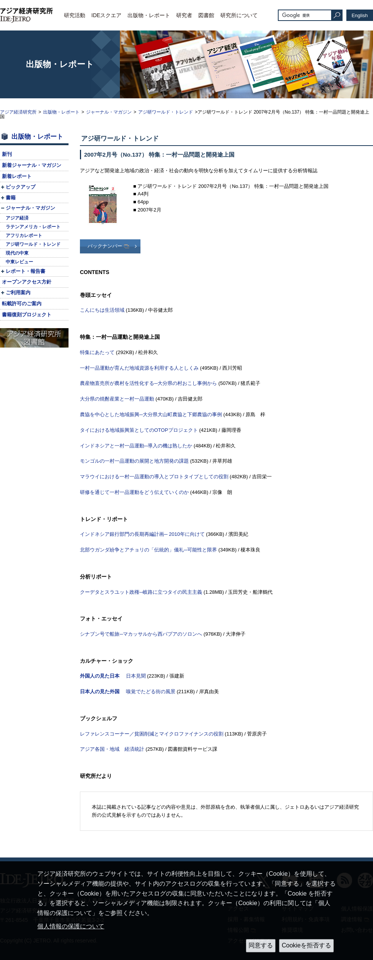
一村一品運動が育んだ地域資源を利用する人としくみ (139, 368)
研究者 (184, 15)
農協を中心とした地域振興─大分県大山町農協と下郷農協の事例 (151, 414)
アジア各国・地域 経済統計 (112, 749)
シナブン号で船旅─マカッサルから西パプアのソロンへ (141, 634)
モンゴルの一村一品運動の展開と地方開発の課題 (134, 461)
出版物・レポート (149, 15)
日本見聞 (113, 676)
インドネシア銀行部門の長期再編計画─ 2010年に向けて (142, 534)
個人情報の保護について (70, 926)
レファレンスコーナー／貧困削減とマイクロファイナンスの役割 (151, 734)
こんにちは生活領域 (102, 310)
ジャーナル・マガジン (109, 112)
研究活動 (74, 15)
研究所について (239, 15)
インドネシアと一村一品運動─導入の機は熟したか (136, 446)
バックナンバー (105, 246)
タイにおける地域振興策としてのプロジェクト (139, 430)
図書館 (206, 15)
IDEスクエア (106, 15)
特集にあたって (97, 352)
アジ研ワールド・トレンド (165, 112)
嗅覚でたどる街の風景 (127, 691)
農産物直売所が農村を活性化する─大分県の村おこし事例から (148, 383)
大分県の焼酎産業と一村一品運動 (117, 399)
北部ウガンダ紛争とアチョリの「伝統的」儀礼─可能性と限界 (148, 550)
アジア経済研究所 (18, 112)
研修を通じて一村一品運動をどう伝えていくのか (134, 492)
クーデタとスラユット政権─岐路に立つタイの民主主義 (141, 592)
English (360, 15)
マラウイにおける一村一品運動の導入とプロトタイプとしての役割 (154, 476)
